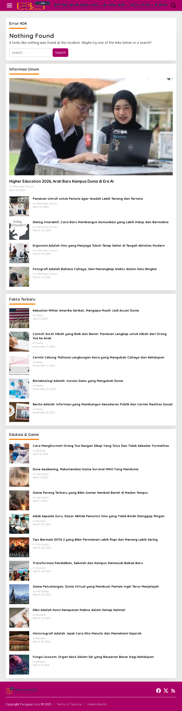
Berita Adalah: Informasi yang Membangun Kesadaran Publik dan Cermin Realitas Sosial (103, 404)
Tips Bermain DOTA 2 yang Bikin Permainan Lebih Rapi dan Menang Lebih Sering (95, 539)
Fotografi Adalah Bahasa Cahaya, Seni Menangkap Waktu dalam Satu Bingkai (95, 269)
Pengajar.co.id (30, 704)
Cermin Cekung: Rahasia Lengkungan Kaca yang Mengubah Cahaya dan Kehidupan (98, 357)
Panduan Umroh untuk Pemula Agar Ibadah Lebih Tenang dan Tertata (88, 198)
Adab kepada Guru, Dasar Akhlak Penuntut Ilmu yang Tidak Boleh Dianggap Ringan (98, 516)
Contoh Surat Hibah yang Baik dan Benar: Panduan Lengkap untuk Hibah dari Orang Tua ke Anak (100, 336)
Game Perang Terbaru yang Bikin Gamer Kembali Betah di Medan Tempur (90, 492)
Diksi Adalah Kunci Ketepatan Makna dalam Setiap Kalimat (79, 610)
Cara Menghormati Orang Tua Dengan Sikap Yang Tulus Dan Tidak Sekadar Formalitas (101, 446)
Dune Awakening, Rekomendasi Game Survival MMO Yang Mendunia (85, 469)
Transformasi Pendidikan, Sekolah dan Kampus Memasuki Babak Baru (88, 563)
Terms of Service (69, 704)
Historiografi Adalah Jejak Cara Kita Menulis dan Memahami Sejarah (87, 633)
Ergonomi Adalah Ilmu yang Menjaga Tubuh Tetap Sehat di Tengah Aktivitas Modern (99, 245)
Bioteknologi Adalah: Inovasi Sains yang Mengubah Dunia (78, 381)
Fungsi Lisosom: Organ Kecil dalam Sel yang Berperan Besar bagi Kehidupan (93, 657)
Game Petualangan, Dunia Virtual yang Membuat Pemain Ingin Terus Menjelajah (96, 586)
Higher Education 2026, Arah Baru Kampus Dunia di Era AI (61, 181)
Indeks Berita (97, 704)
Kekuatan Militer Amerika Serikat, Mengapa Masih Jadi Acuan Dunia (86, 310)
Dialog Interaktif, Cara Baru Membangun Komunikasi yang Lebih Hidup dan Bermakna (100, 222)
